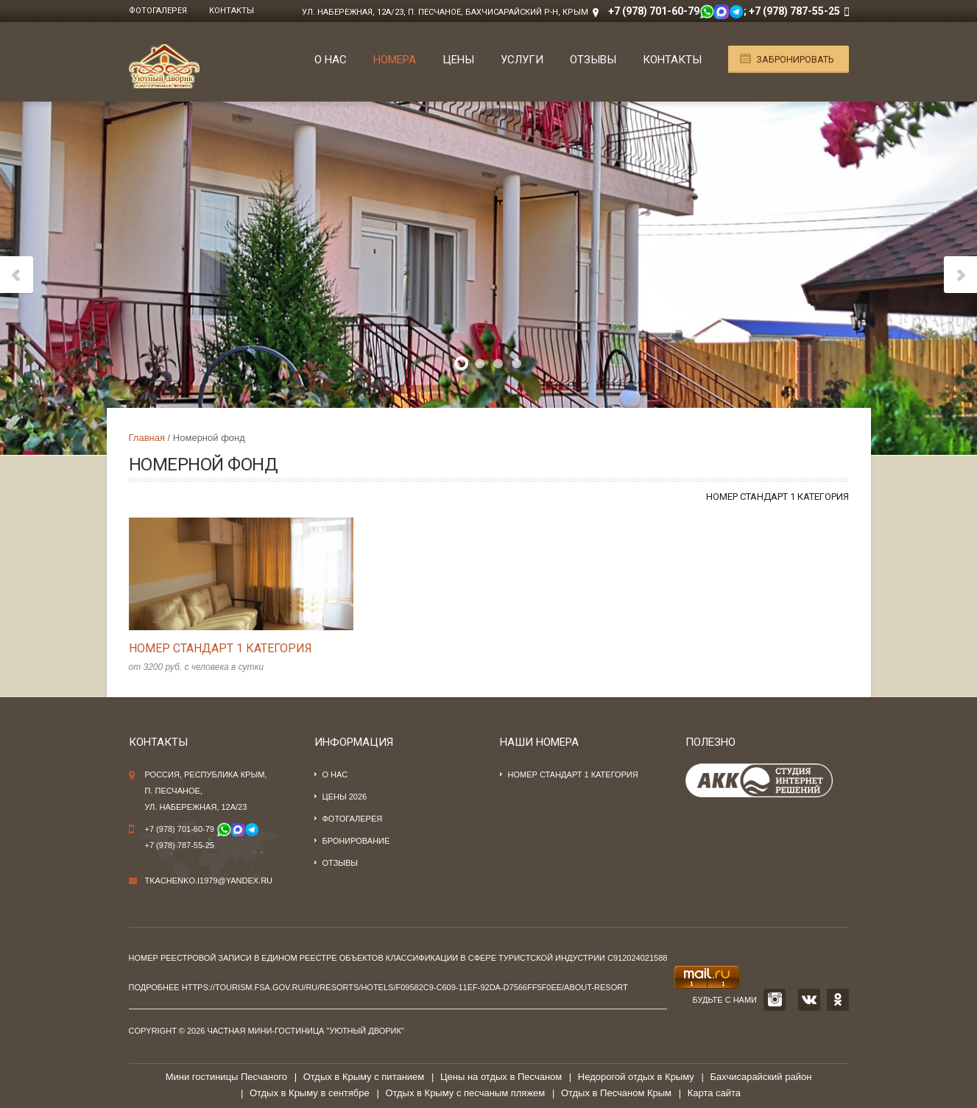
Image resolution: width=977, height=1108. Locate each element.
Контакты (231, 10)
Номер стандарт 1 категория (777, 496)
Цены (458, 59)
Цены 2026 (344, 796)
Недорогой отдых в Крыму (636, 1076)
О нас (330, 59)
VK (809, 1000)
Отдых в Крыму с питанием (364, 1076)
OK (838, 1000)
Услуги (522, 59)
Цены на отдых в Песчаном (501, 1076)
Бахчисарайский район (760, 1076)
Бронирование (356, 840)
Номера (394, 59)
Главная (147, 437)
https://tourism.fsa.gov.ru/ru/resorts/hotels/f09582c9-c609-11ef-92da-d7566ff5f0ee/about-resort (405, 987)
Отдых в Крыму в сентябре (310, 1092)
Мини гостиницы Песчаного (226, 1076)
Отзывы (593, 59)
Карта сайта (714, 1092)
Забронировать (795, 59)
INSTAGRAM (774, 1000)
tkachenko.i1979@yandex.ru (209, 880)
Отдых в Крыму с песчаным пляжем (465, 1092)
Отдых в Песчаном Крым (616, 1092)
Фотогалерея (158, 10)
